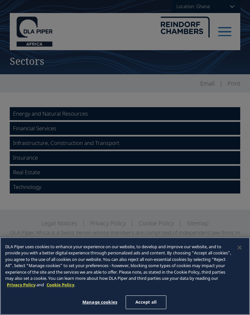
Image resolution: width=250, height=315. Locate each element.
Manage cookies (99, 302)
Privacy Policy (21, 285)
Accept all (146, 302)
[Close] (239, 247)
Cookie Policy (60, 285)
